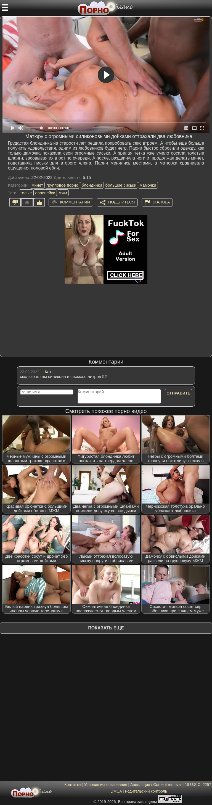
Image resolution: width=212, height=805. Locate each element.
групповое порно (62, 185)
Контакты (72, 784)
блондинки (92, 185)
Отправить (178, 393)
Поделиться (121, 202)
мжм (63, 192)
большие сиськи (120, 185)
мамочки (148, 185)
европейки (45, 192)
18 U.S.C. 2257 (198, 784)
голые (26, 192)
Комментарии (75, 202)
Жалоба (161, 202)
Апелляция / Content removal (156, 784)
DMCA (116, 791)
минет (37, 185)
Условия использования (105, 784)
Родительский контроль (146, 791)
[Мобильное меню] (5, 7)
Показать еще (106, 628)
